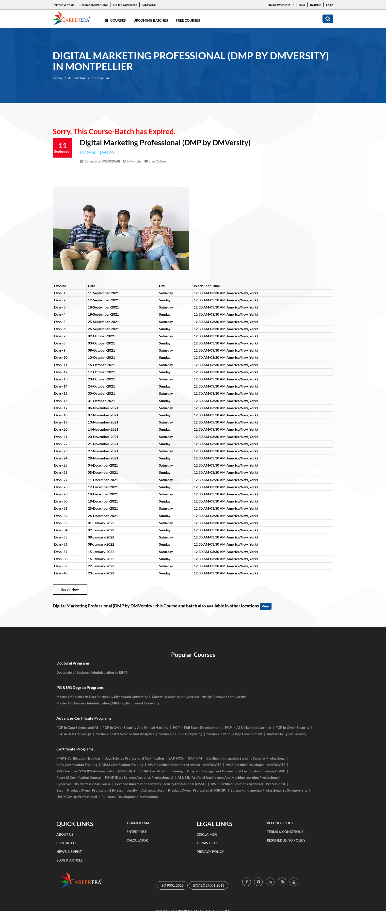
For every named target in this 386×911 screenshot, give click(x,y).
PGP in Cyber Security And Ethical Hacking (135, 727)
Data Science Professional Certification (134, 758)
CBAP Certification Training (161, 771)
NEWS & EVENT (69, 851)
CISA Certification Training (76, 765)
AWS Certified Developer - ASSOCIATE (255, 765)
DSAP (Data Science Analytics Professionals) (139, 777)
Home (57, 78)
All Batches (76, 78)
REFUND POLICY (280, 823)
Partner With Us (63, 5)
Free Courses (188, 20)
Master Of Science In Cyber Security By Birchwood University (199, 697)
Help (302, 5)
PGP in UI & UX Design (73, 734)
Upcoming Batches (150, 20)
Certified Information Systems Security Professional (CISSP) (160, 784)
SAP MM (195, 758)
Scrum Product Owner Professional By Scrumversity (96, 790)
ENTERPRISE (137, 832)
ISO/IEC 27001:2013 (208, 885)
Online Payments (281, 5)
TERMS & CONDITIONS (285, 832)
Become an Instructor (94, 5)
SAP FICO (176, 758)
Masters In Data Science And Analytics (125, 734)
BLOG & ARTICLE (69, 860)
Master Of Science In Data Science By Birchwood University (101, 697)
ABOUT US (64, 834)
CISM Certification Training (122, 765)
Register (315, 5)
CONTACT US (67, 843)
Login (329, 5)
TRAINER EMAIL (139, 823)
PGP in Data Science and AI (77, 727)
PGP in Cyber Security (292, 727)
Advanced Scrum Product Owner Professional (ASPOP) (183, 790)
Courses (115, 20)
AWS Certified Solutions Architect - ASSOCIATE (184, 765)
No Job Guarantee (125, 5)
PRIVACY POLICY (210, 851)
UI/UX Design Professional (76, 797)
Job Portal (149, 5)
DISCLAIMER (207, 834)
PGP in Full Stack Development (197, 727)
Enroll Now (70, 589)
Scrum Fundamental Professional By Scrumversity (269, 790)
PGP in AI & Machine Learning (248, 727)
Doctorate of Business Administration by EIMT (91, 672)
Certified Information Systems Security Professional (246, 758)
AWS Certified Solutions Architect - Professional (248, 784)
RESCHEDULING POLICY (286, 840)
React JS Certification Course (78, 777)
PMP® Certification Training (78, 758)
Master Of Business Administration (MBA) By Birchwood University (108, 703)
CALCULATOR (137, 840)
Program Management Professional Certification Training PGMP (236, 771)
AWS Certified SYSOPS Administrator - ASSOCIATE (96, 771)
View (266, 606)
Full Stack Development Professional (129, 797)
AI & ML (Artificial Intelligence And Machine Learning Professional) (228, 777)
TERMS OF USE (209, 843)
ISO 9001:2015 (172, 885)
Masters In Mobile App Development (234, 734)
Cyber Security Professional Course (83, 784)
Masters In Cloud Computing (180, 734)
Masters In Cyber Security (286, 734)
